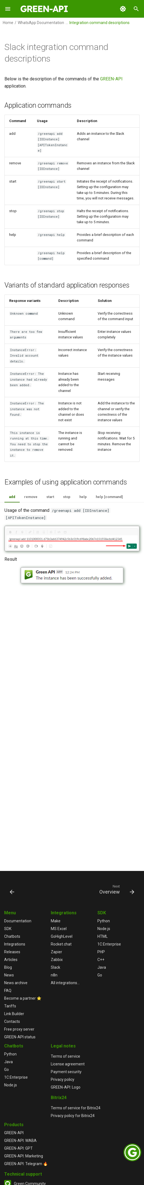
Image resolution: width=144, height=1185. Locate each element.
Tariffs (10, 1006)
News (9, 975)
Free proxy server (19, 1029)
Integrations (14, 944)
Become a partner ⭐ (22, 998)
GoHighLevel (61, 936)
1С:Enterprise (109, 944)
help (83, 497)
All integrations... (65, 983)
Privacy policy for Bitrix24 (73, 1115)
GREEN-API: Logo (65, 1087)
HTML (102, 936)
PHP (101, 952)
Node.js (103, 928)
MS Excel (59, 928)
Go (99, 975)
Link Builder (14, 1014)
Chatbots (12, 936)
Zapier (56, 952)
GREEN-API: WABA (20, 1140)
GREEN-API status (20, 1037)
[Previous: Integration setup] (12, 889)
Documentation (17, 921)
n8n (54, 975)
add (12, 497)
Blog (8, 967)
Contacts (12, 1021)
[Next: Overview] (116, 889)
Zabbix (57, 959)
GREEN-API (111, 78)
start (50, 497)
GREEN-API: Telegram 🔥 (26, 1164)
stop (66, 497)
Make (55, 921)
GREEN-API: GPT (18, 1148)
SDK (7, 928)
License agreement (68, 1064)
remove (30, 497)
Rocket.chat (61, 944)
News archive (15, 983)
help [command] (109, 497)
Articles (10, 959)
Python (103, 921)
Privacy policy (62, 1079)
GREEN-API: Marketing (23, 1156)
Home (8, 22)
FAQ (7, 990)
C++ (100, 959)
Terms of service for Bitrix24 (75, 1108)
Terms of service (65, 1056)
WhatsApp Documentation (41, 22)
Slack (55, 967)
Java (101, 967)
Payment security (66, 1072)
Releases (12, 952)
